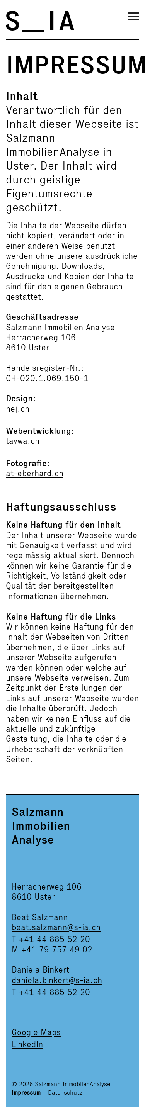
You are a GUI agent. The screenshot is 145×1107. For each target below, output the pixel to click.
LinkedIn (27, 1044)
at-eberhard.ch (34, 473)
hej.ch (17, 409)
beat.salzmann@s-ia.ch (56, 927)
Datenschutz (65, 1092)
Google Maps (36, 1032)
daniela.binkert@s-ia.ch (57, 980)
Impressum (26, 1092)
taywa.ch (22, 441)
